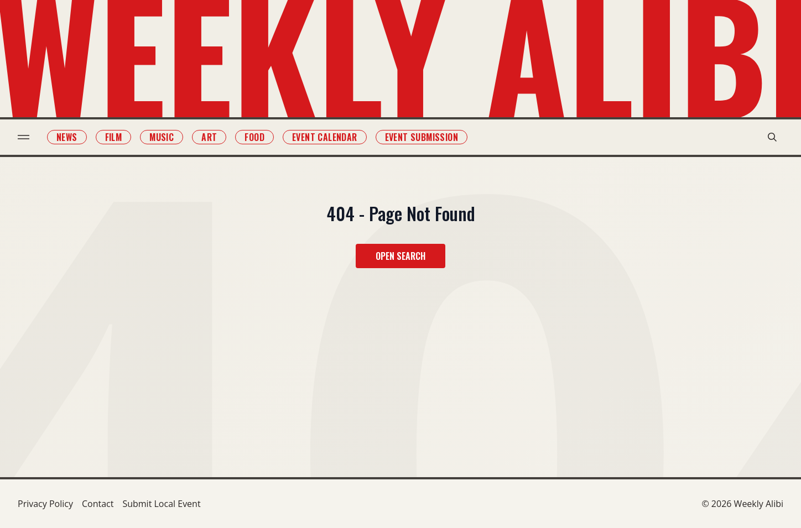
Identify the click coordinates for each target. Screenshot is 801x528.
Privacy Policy (45, 504)
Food (254, 137)
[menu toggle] (23, 137)
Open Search (400, 256)
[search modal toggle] (772, 137)
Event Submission (421, 137)
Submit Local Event (161, 504)
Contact (97, 504)
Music (161, 137)
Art (209, 137)
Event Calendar (324, 137)
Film (113, 137)
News (66, 137)
